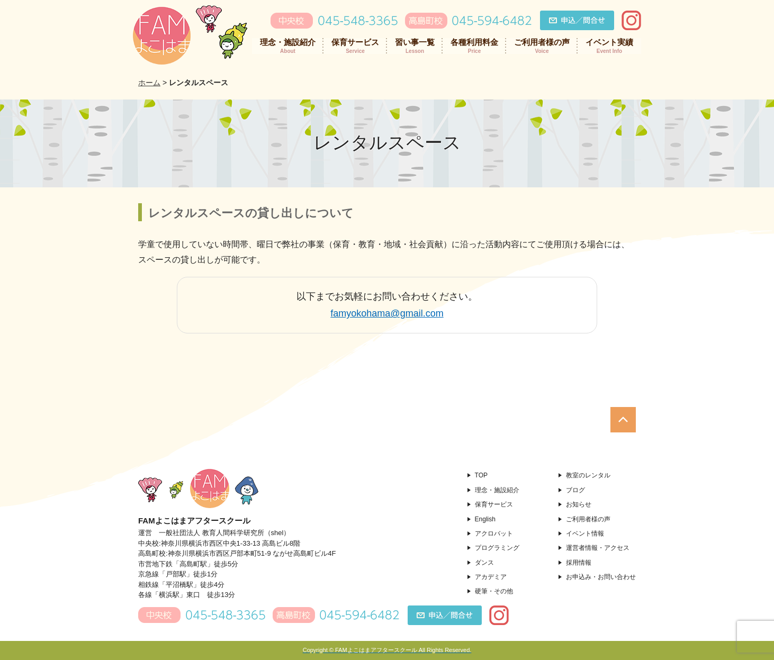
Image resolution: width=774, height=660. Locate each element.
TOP (481, 475)
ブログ (575, 490)
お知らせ (578, 504)
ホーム (149, 82)
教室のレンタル (588, 475)
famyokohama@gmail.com (386, 313)
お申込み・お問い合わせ (601, 577)
